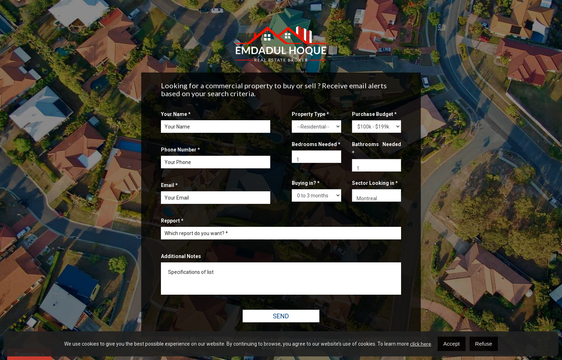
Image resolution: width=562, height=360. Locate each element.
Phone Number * (180, 150)
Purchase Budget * (374, 114)
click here (420, 344)
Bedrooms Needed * (316, 144)
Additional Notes (181, 256)
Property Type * (310, 114)
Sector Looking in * (375, 183)
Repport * (172, 221)
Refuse (483, 344)
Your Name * (176, 114)
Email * (169, 185)
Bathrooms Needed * (376, 148)
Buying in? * (306, 183)
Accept (451, 344)
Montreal (376, 199)
